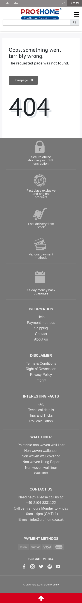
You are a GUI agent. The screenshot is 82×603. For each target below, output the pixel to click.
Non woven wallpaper (41, 451)
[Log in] (7, 3)
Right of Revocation (41, 369)
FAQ (40, 404)
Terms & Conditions (41, 363)
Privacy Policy (41, 374)
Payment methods (41, 323)
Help (41, 317)
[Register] (16, 3)
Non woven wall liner (41, 467)
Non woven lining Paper (41, 462)
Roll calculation (41, 421)
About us (41, 339)
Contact (41, 334)
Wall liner (41, 473)
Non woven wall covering (41, 456)
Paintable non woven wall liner (41, 445)
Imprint (41, 380)
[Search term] (36, 22)
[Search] (74, 22)
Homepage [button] (23, 80)
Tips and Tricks (41, 415)
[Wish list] (63, 3)
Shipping (41, 328)
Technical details (41, 410)
